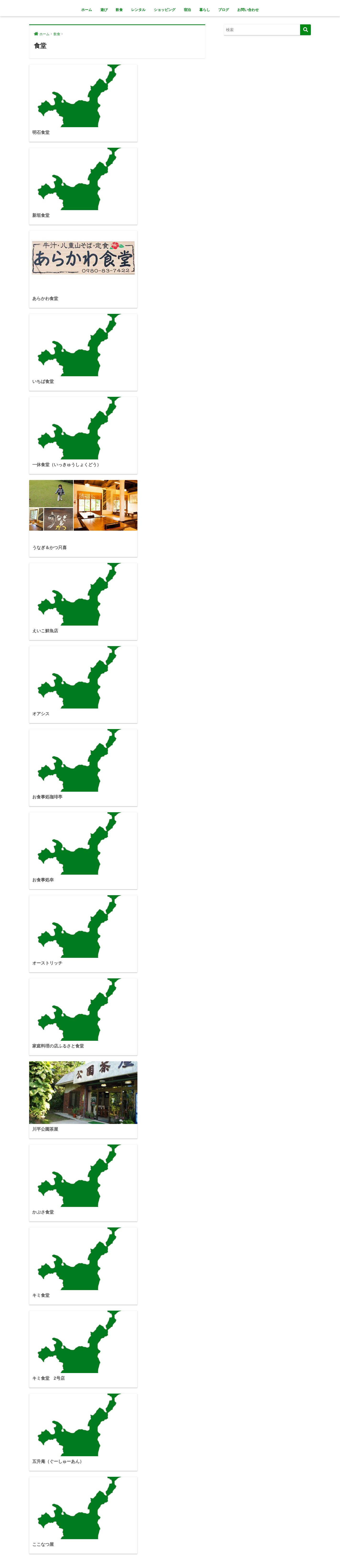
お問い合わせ (248, 10)
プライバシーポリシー (169, 1548)
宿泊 (187, 10)
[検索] (305, 29)
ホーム (86, 10)
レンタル (138, 10)
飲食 (119, 10)
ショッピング (164, 10)
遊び (104, 10)
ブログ (223, 10)
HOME (170, 1540)
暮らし (204, 10)
